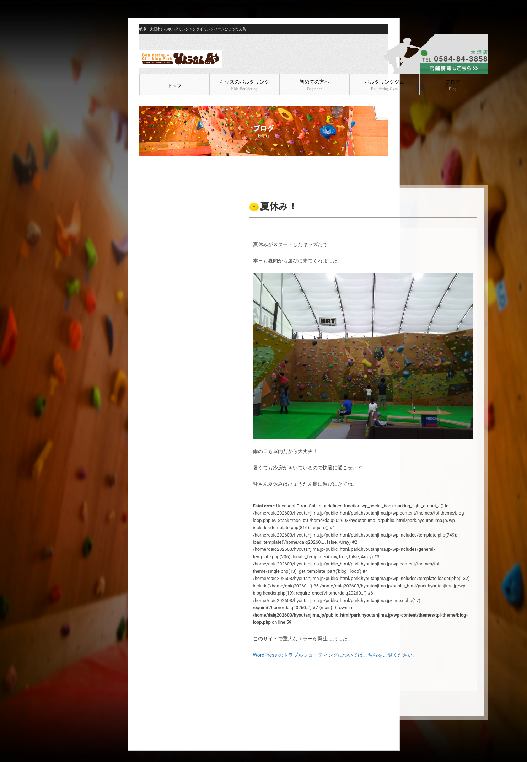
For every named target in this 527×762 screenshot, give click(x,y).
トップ (174, 85)
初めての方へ (314, 85)
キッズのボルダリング (244, 85)
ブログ (452, 85)
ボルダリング (184, 164)
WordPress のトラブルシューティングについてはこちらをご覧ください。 (335, 655)
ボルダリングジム (384, 85)
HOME (145, 164)
